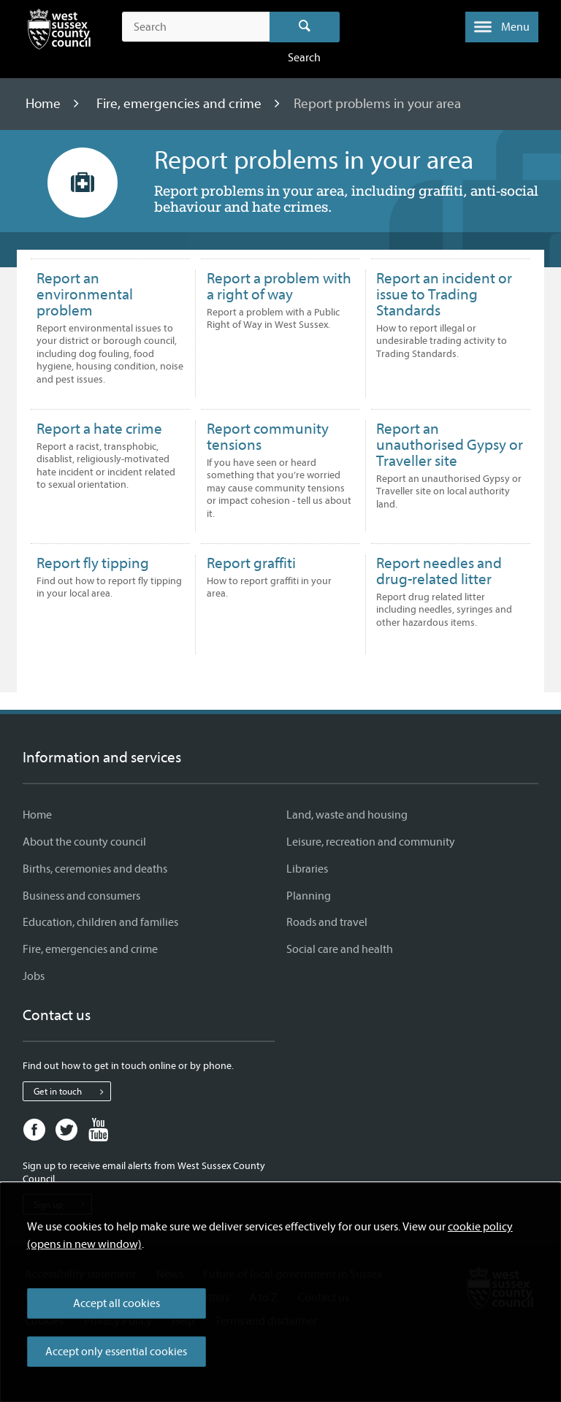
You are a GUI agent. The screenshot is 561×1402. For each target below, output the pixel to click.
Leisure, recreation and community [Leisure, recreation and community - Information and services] (370, 842)
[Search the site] (195, 27)
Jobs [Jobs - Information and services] (34, 976)
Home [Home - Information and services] (37, 814)
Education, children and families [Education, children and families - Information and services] (100, 922)
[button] (501, 27)
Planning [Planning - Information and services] (308, 896)
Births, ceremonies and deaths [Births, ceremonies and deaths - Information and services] (95, 869)
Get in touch (72, 1091)
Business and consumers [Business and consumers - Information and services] (81, 896)
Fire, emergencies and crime (180, 104)
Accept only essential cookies (116, 1351)
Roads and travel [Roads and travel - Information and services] (326, 922)
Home (45, 104)
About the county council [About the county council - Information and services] (84, 842)
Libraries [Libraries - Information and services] (307, 869)
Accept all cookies (116, 1303)
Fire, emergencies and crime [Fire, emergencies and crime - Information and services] (90, 949)
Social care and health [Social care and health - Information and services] (339, 949)
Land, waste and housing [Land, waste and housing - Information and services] (347, 814)
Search (305, 27)
